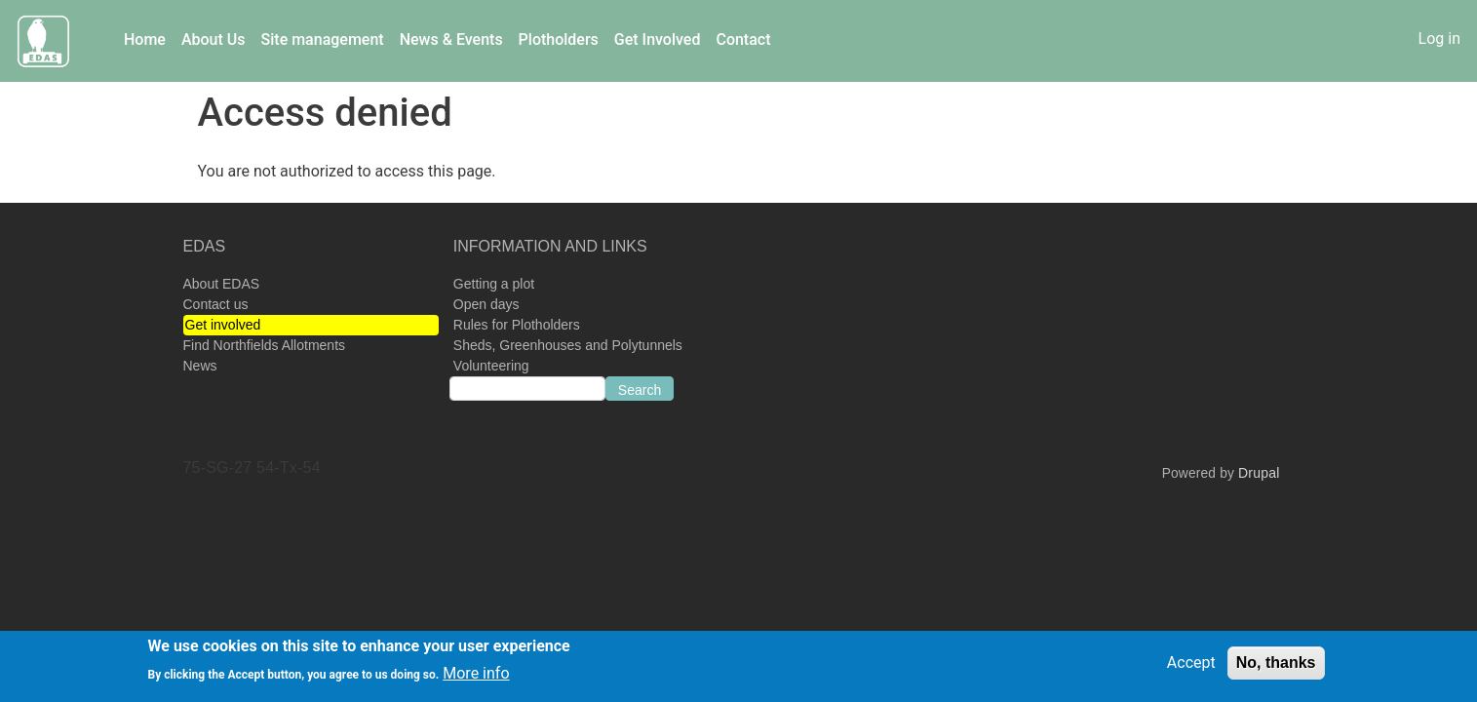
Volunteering (491, 365)
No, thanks (1276, 667)
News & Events (451, 39)
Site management (322, 39)
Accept (1191, 667)
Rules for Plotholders (516, 324)
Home (145, 39)
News (200, 365)
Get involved (223, 324)
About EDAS (221, 284)
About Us (213, 39)
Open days (486, 304)
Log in (1439, 38)
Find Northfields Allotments (264, 345)
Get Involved (657, 39)
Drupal (1258, 473)
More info (476, 679)
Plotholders (559, 39)
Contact (743, 39)
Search (639, 390)
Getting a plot (493, 284)
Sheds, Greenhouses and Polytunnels (567, 345)
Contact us (216, 304)
